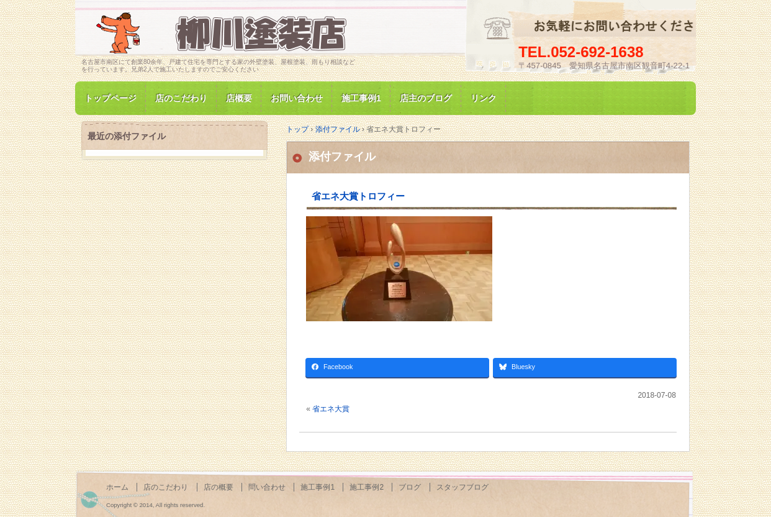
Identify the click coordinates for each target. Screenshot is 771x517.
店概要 (239, 98)
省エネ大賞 (330, 409)
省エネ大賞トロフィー (358, 196)
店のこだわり (181, 98)
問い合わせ (267, 487)
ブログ (410, 487)
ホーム (117, 487)
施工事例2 (366, 487)
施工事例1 (361, 98)
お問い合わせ (297, 98)
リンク (484, 98)
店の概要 (218, 487)
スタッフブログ (462, 487)
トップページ (110, 98)
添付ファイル (342, 156)
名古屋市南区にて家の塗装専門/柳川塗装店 (224, 33)
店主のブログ (426, 98)
